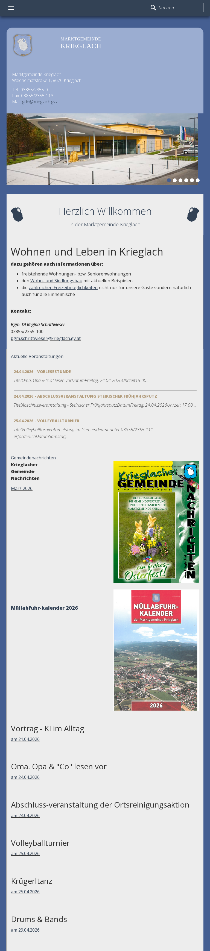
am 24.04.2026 (25, 777)
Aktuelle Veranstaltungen (37, 356)
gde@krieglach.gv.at (41, 102)
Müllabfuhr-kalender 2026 (44, 607)
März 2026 (22, 488)
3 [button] (181, 181)
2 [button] (175, 181)
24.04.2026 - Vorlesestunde (42, 371)
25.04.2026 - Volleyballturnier (46, 420)
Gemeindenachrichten (33, 458)
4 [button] (187, 181)
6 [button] (198, 181)
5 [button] (193, 181)
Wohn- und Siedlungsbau (56, 281)
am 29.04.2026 (25, 930)
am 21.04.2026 (25, 739)
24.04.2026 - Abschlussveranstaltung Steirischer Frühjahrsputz (85, 396)
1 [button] (170, 181)
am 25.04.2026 (25, 853)
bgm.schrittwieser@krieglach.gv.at (46, 338)
